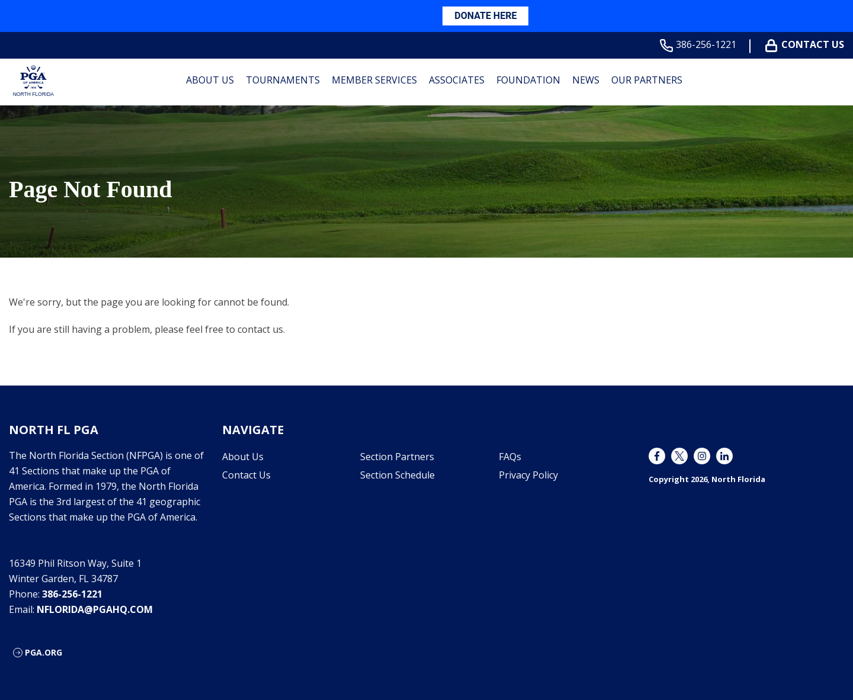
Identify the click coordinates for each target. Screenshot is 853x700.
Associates (457, 79)
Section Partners (397, 456)
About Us (210, 79)
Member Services (374, 79)
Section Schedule (397, 474)
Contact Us (807, 44)
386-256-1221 (700, 44)
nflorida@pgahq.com (95, 609)
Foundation (528, 79)
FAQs (510, 456)
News (585, 79)
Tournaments (283, 79)
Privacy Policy (528, 474)
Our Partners (646, 79)
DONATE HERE (485, 15)
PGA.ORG (43, 652)
